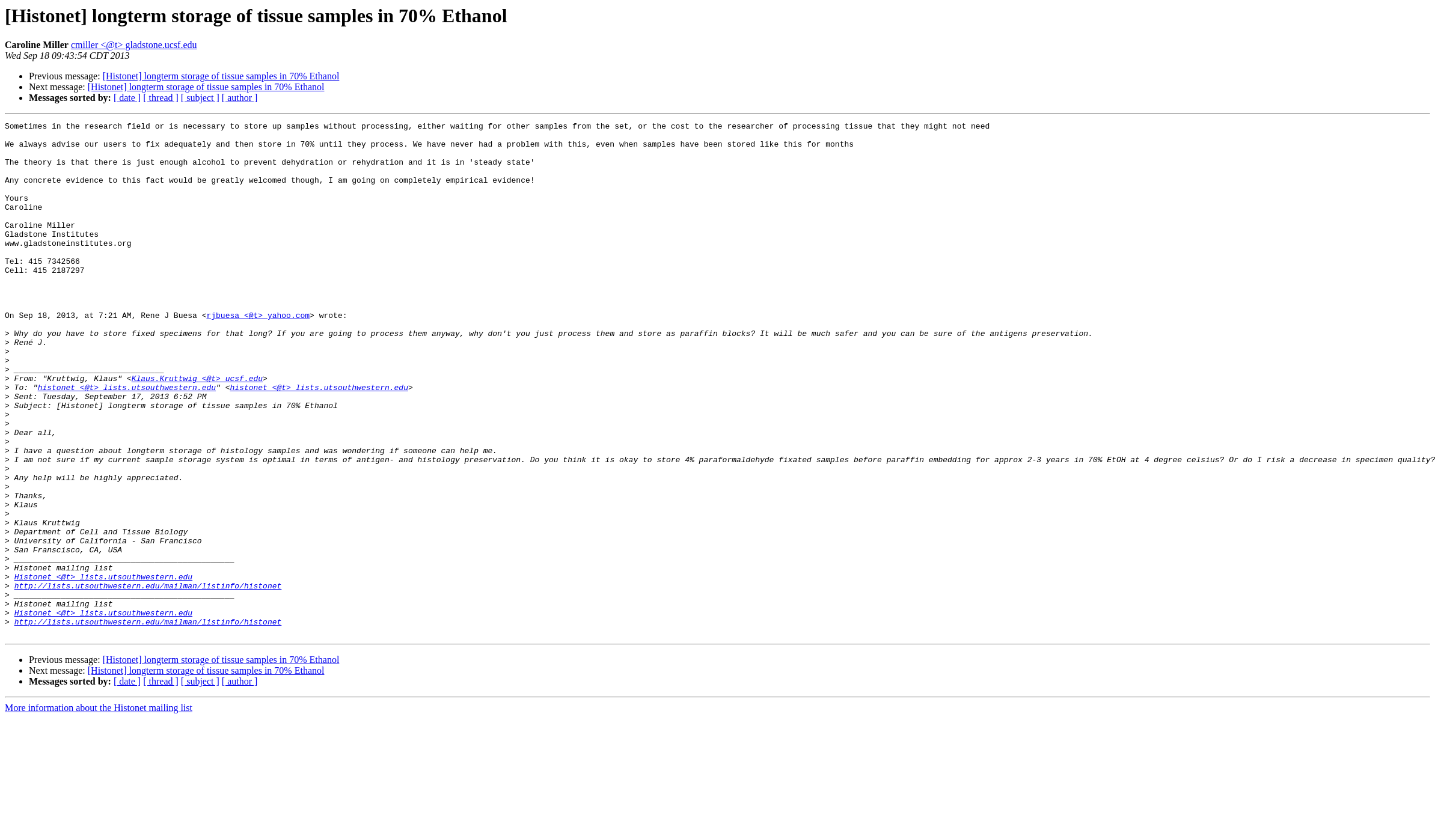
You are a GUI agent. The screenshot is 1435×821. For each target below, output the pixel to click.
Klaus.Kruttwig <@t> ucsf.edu (197, 430)
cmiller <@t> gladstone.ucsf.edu (134, 45)
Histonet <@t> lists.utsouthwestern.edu (103, 668)
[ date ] (127, 98)
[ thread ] (161, 98)
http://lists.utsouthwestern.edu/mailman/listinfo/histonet (148, 679)
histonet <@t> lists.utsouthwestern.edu (127, 441)
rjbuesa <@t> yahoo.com (258, 354)
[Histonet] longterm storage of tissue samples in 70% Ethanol (221, 76)
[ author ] (240, 98)
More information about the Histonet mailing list (98, 810)
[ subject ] (200, 98)
